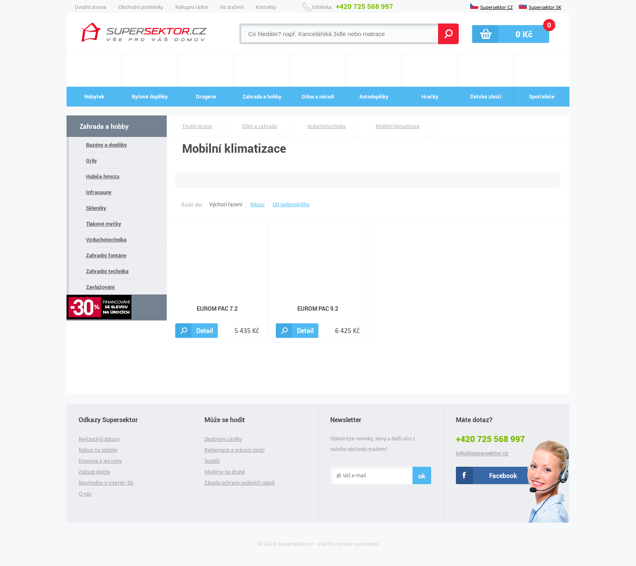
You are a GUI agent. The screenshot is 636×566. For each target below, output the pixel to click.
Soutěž (212, 460)
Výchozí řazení (225, 204)
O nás (85, 493)
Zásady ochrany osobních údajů (239, 482)
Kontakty (266, 7)
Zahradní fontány (106, 255)
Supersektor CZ (496, 6)
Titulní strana (197, 126)
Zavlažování (100, 286)
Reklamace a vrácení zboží (234, 449)
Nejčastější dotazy (99, 439)
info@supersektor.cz (482, 453)
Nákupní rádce (191, 7)
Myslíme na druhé (224, 471)
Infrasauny (99, 192)
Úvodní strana (90, 7)
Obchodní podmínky (140, 7)
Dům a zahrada (259, 126)
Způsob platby (94, 471)
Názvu (257, 204)
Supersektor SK (545, 6)
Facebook (503, 475)
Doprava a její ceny (100, 460)
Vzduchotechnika (106, 239)
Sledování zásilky (223, 439)
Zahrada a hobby (104, 126)
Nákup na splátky (98, 449)
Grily (91, 160)
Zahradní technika (107, 271)
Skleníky (96, 207)
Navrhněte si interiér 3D (106, 482)
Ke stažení (231, 7)
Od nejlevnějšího (291, 204)
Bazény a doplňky (106, 144)
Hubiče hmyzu (102, 176)
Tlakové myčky (103, 223)
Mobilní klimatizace (398, 126)
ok (421, 476)
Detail (204, 330)
